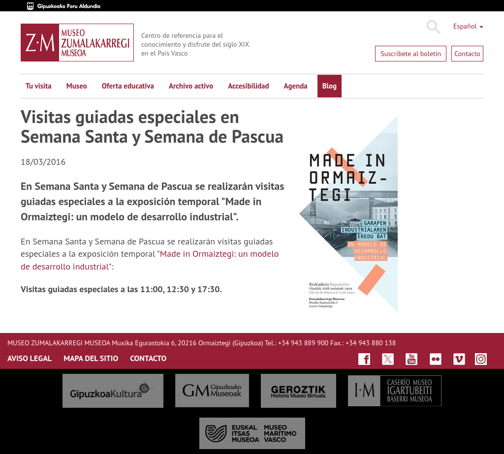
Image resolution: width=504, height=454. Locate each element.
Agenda (296, 86)
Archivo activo (191, 86)
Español (468, 26)
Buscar (432, 27)
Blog (329, 86)
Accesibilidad (248, 86)
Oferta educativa (128, 86)
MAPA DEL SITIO (90, 358)
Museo (76, 86)
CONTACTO (148, 358)
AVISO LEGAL (29, 358)
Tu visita (39, 86)
